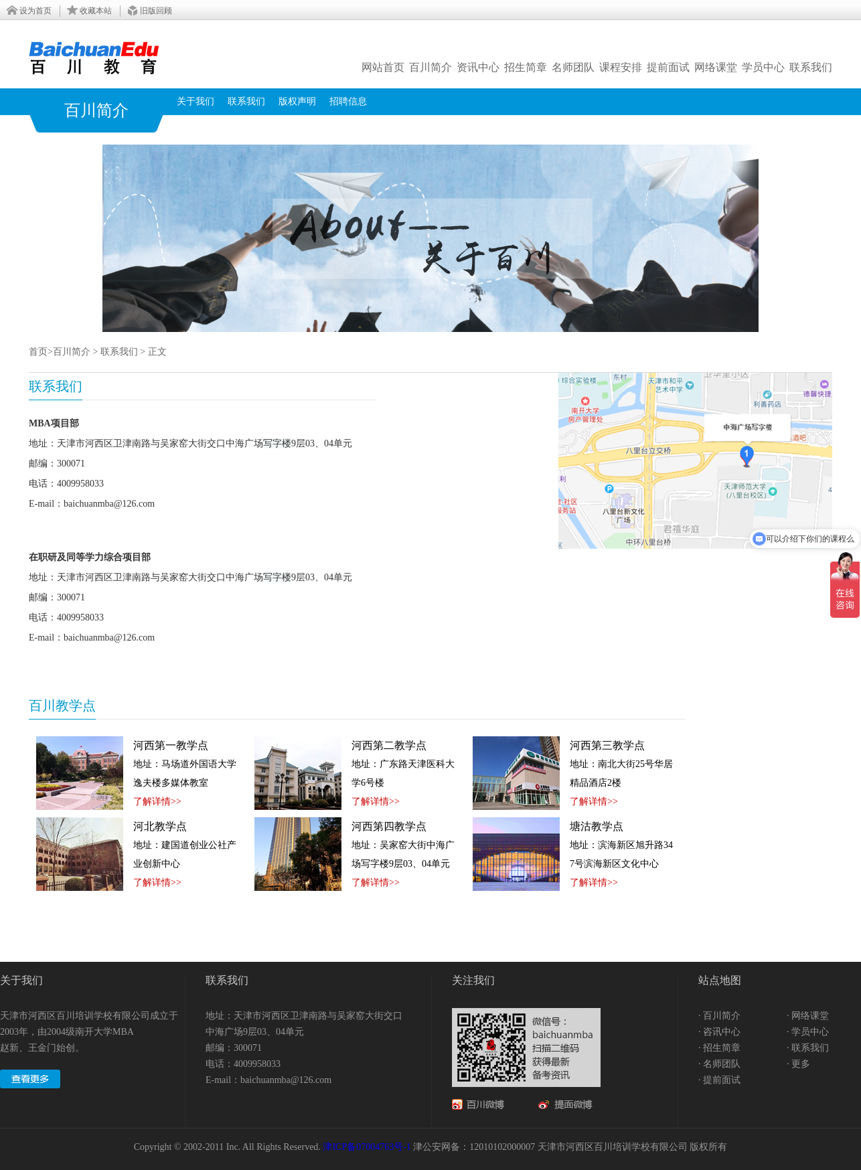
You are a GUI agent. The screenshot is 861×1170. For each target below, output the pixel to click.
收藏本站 (96, 10)
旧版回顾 (156, 10)
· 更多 (798, 1064)
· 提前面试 (719, 1080)
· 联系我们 (808, 1048)
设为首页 (35, 10)
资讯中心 (478, 67)
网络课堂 (715, 67)
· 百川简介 (719, 1016)
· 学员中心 (808, 1032)
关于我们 (195, 101)
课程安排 (620, 67)
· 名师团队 (719, 1064)
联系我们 (810, 67)
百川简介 (430, 67)
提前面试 (668, 67)
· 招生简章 (719, 1048)
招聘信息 (348, 101)
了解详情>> (157, 802)
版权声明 (297, 101)
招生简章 (525, 67)
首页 (38, 352)
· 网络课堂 (808, 1016)
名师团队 (573, 67)
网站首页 (383, 67)
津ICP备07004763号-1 (366, 1147)
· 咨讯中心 (719, 1032)
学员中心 (763, 67)
